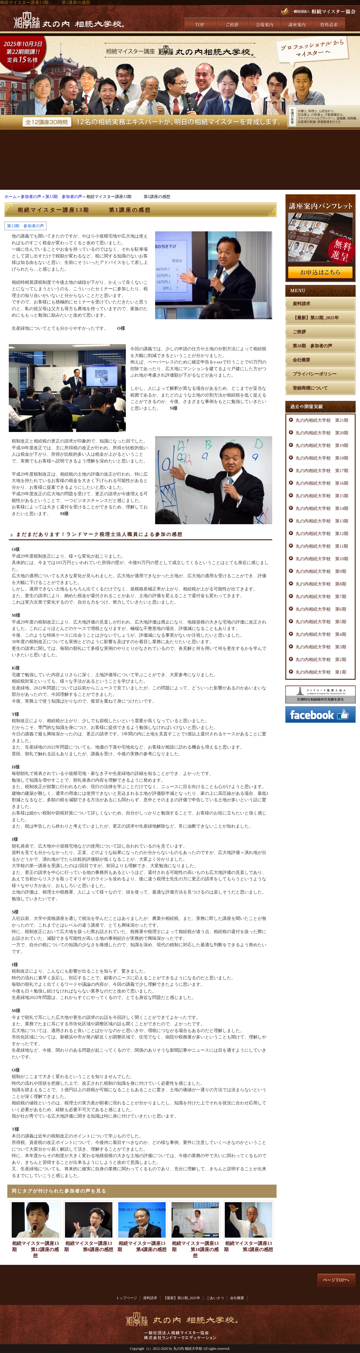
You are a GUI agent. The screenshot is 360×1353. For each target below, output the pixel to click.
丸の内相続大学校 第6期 (321, 609)
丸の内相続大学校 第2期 (321, 659)
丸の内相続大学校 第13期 (322, 521)
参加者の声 (31, 196)
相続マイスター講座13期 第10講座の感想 (195, 1249)
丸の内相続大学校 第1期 (321, 672)
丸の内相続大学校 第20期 (322, 432)
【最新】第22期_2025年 (316, 317)
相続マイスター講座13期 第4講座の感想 (142, 1246)
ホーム (10, 196)
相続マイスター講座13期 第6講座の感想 (88, 1246)
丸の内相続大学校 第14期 (322, 508)
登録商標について (310, 388)
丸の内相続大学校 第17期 (322, 470)
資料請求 (301, 303)
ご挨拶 (299, 331)
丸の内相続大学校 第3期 (321, 647)
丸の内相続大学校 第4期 (321, 634)
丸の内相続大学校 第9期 (321, 571)
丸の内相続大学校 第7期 (321, 596)
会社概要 (301, 360)
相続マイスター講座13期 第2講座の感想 (248, 1246)
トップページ (126, 1298)
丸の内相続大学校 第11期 (322, 546)
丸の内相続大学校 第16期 (322, 483)
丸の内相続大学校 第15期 (322, 495)
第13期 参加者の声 (63, 196)
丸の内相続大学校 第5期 (321, 621)
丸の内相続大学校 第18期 (322, 458)
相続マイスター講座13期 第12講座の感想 (35, 1249)
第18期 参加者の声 (312, 346)
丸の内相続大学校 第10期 (322, 558)
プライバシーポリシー (315, 374)
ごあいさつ (215, 1298)
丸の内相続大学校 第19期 (322, 445)
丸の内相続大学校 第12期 (322, 533)
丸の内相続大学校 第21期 (322, 420)
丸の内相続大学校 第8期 (321, 584)
